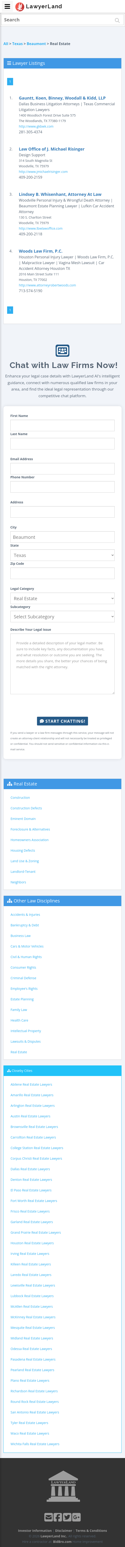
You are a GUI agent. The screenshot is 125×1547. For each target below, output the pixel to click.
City (13, 527)
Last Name (19, 434)
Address (16, 502)
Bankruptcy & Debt (25, 925)
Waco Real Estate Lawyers (30, 1433)
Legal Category (22, 588)
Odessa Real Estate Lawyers (31, 1349)
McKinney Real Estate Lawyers (33, 1317)
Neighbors (18, 882)
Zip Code (17, 563)
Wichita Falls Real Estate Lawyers (35, 1444)
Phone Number (22, 477)
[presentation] (62, 705)
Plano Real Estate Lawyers (30, 1380)
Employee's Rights (24, 988)
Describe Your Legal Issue (30, 629)
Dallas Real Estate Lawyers (30, 1169)
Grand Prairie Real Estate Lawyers (36, 1232)
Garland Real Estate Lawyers (32, 1222)
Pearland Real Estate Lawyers (32, 1370)
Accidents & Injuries (25, 914)
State (14, 545)
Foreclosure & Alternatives (30, 829)
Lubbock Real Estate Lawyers (32, 1296)
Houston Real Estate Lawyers (32, 1243)
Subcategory (20, 607)
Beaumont (36, 43)
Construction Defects (26, 808)
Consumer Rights (23, 967)
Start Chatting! (62, 721)
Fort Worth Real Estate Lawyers (34, 1201)
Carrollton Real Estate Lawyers (33, 1137)
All (5, 43)
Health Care (19, 1020)
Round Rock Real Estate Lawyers (35, 1401)
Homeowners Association (29, 840)
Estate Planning (22, 999)
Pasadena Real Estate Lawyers (33, 1359)
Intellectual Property (26, 1031)
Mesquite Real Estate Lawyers (33, 1327)
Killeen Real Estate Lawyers (31, 1264)
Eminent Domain (23, 818)
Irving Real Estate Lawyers (30, 1253)
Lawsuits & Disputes (26, 1041)
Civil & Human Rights (26, 957)
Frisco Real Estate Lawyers (30, 1211)
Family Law (19, 1010)
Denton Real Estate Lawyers (31, 1179)
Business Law (21, 935)
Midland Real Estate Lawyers (32, 1338)
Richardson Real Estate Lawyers (34, 1391)
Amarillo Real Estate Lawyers (32, 1095)
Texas (17, 43)
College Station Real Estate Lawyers (37, 1148)
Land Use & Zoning (25, 861)
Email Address (21, 459)
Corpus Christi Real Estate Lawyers (36, 1158)
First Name (19, 416)
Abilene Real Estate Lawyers (31, 1084)
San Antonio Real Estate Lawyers (35, 1412)
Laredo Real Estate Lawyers (31, 1275)
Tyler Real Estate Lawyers (29, 1423)
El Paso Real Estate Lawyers (31, 1190)
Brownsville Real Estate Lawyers (34, 1127)
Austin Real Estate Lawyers (30, 1116)
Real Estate (25, 784)
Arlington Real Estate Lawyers (33, 1105)
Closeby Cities (22, 1070)
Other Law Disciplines (37, 901)
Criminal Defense (23, 978)
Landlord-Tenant (23, 871)
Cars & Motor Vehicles (27, 946)
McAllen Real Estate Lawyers (32, 1306)
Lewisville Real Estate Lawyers (33, 1285)
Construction (20, 797)
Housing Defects (23, 850)
